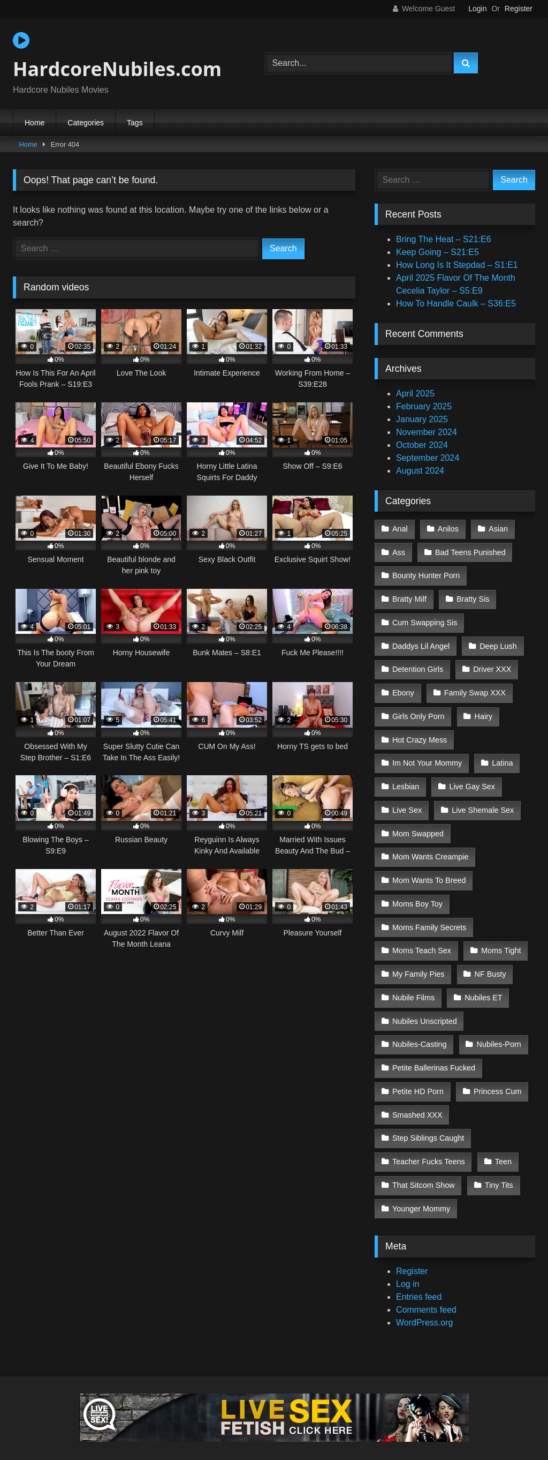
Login (477, 8)
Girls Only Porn (418, 710)
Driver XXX (492, 664)
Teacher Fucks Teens (428, 1140)
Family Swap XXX (474, 687)
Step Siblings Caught (428, 1117)
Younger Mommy (421, 1185)
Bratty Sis (472, 596)
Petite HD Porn (418, 1072)
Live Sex (407, 800)
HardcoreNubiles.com (117, 56)
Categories (85, 122)
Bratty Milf (409, 596)
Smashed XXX (417, 1095)
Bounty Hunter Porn (426, 574)
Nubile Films (413, 981)
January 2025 (422, 419)
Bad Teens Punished (470, 551)
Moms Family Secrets (429, 913)
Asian (497, 528)
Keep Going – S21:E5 (437, 252)
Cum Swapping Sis (425, 619)
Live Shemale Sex (482, 800)
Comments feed (426, 1286)
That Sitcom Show (423, 1163)
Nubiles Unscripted (424, 1004)
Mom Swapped (418, 823)
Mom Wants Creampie (430, 846)
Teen (502, 1140)
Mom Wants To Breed (429, 868)
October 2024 (422, 445)
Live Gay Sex (471, 778)
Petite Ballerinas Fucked (433, 1049)
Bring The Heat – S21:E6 (443, 239)
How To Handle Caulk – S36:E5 (456, 303)
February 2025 (424, 406)
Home (34, 122)
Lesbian (405, 778)
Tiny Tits (498, 1163)
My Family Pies (418, 959)
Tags (135, 122)
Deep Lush (497, 642)
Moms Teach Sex (421, 936)
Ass (398, 551)
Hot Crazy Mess (419, 732)
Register (518, 8)
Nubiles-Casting (419, 1027)
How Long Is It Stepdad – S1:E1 (457, 264)
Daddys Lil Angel (421, 642)
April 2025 (415, 393)
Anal (400, 528)
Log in (408, 1261)
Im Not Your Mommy (427, 755)
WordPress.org (424, 1299)
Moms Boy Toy (417, 891)
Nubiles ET (482, 981)
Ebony (403, 687)
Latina (501, 755)
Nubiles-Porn (498, 1027)
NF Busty (489, 959)
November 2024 (426, 432)
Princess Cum (497, 1072)
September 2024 (427, 457)
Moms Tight (500, 936)
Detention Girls (417, 664)
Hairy (483, 710)
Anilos (447, 528)
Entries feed (419, 1273)
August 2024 (420, 470)
